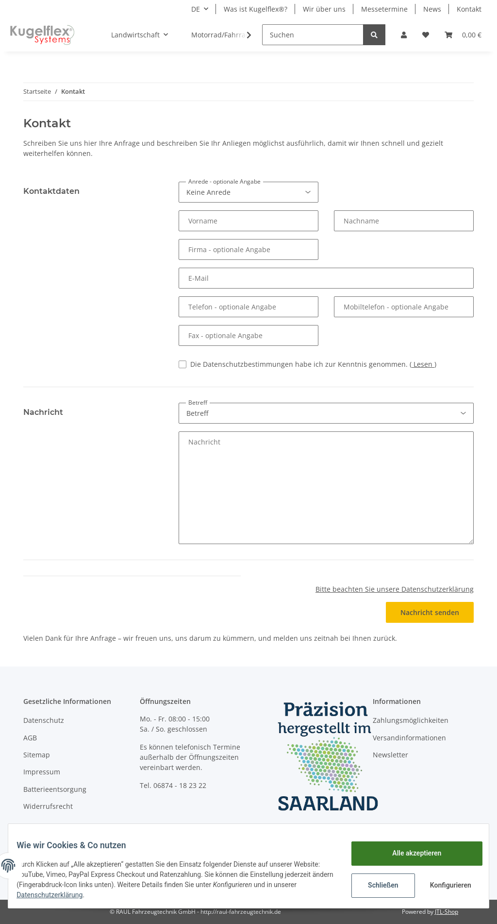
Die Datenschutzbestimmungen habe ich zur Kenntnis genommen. (313, 364)
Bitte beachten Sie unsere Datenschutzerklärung (394, 589)
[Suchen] (313, 34)
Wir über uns (324, 9)
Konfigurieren (444, 885)
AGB (30, 737)
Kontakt (469, 9)
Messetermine (384, 9)
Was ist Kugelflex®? (255, 9)
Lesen (423, 364)
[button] (403, 34)
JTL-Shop (446, 911)
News (432, 9)
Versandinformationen (409, 737)
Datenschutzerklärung (88, 895)
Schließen (376, 885)
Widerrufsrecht (48, 806)
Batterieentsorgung (54, 789)
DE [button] (195, 9)
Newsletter (390, 754)
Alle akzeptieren (409, 853)
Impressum (41, 771)
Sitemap (36, 754)
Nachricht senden (429, 612)
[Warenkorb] (463, 34)
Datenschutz (43, 720)
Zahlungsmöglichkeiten (410, 720)
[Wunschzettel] (425, 34)
